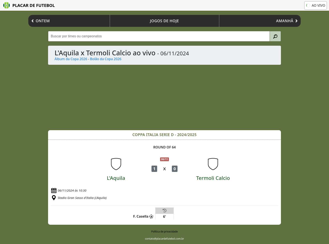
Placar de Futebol (29, 5)
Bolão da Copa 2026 (105, 59)
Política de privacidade (164, 231)
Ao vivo (315, 5)
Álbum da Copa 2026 (71, 59)
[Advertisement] (174, 97)
